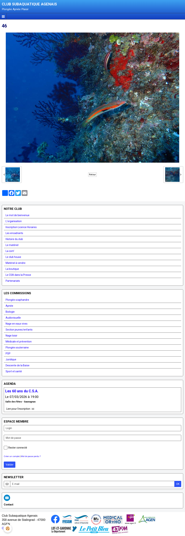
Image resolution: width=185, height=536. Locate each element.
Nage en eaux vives (16, 323)
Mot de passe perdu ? (31, 456)
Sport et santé (14, 371)
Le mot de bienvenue (17, 215)
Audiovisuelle (13, 317)
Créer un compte (11, 456)
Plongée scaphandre (17, 299)
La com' (10, 251)
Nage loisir (11, 335)
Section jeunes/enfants (19, 329)
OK (177, 484)
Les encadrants (14, 233)
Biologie (10, 311)
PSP (8, 353)
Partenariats (13, 280)
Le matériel (12, 245)
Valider (10, 464)
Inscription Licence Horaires (21, 227)
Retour (92, 174)
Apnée (9, 305)
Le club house (13, 257)
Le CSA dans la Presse (18, 274)
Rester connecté (15, 447)
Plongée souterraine (17, 347)
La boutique (12, 268)
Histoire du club (14, 239)
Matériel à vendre (15, 262)
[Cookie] (8, 528)
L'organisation (14, 221)
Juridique (11, 359)
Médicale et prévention (19, 341)
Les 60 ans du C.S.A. (21, 391)
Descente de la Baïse (17, 365)
